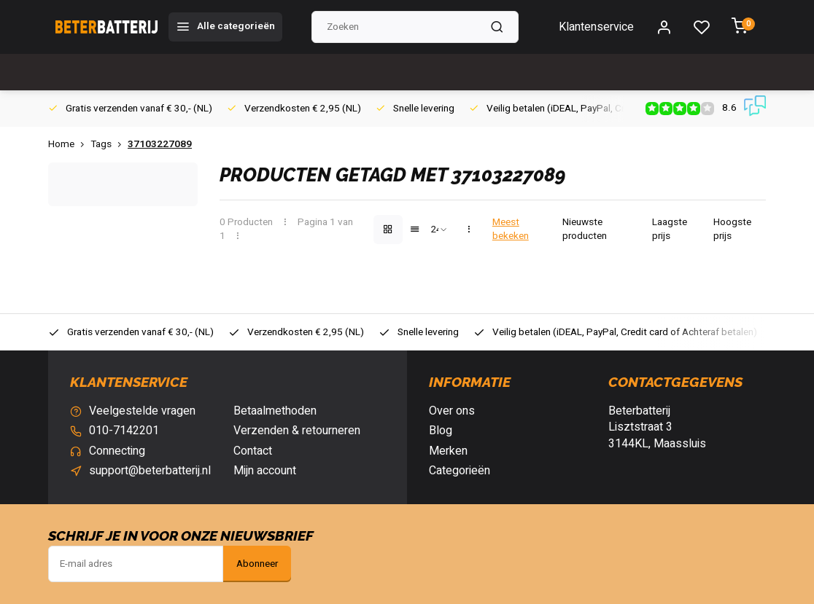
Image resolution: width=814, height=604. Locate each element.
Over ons (452, 411)
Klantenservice (596, 27)
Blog (440, 431)
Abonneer (257, 564)
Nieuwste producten (584, 229)
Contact (252, 451)
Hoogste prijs (732, 229)
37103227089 (160, 145)
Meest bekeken (510, 229)
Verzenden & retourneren (296, 431)
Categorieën (459, 471)
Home (69, 145)
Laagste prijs (669, 229)
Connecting (117, 451)
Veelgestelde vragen (142, 411)
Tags (109, 145)
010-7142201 (124, 431)
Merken (448, 451)
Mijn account (264, 471)
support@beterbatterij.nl (150, 471)
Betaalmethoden (275, 411)
